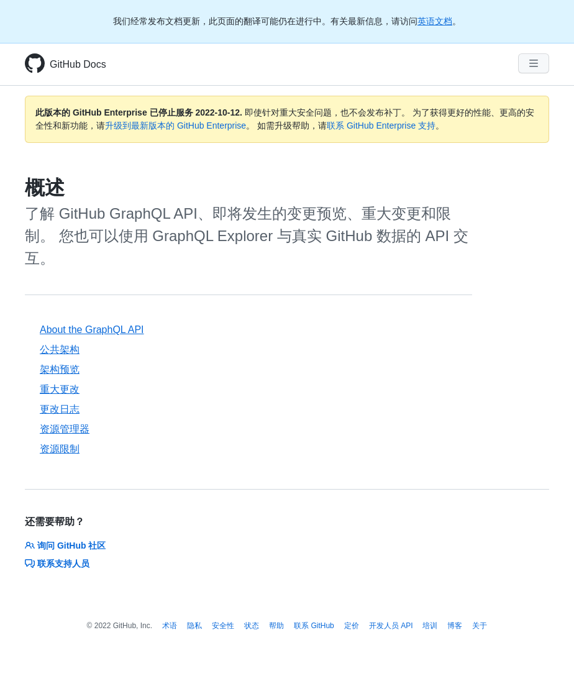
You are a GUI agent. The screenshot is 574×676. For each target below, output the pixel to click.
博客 (454, 625)
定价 (351, 625)
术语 (169, 625)
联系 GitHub (314, 625)
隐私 (194, 625)
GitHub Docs (78, 64)
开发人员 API (391, 625)
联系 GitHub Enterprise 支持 (381, 125)
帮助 (276, 625)
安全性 (223, 625)
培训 (429, 625)
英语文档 (434, 21)
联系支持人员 (57, 564)
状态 (251, 625)
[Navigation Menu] (533, 63)
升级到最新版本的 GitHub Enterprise (175, 125)
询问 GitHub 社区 (65, 545)
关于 (479, 625)
